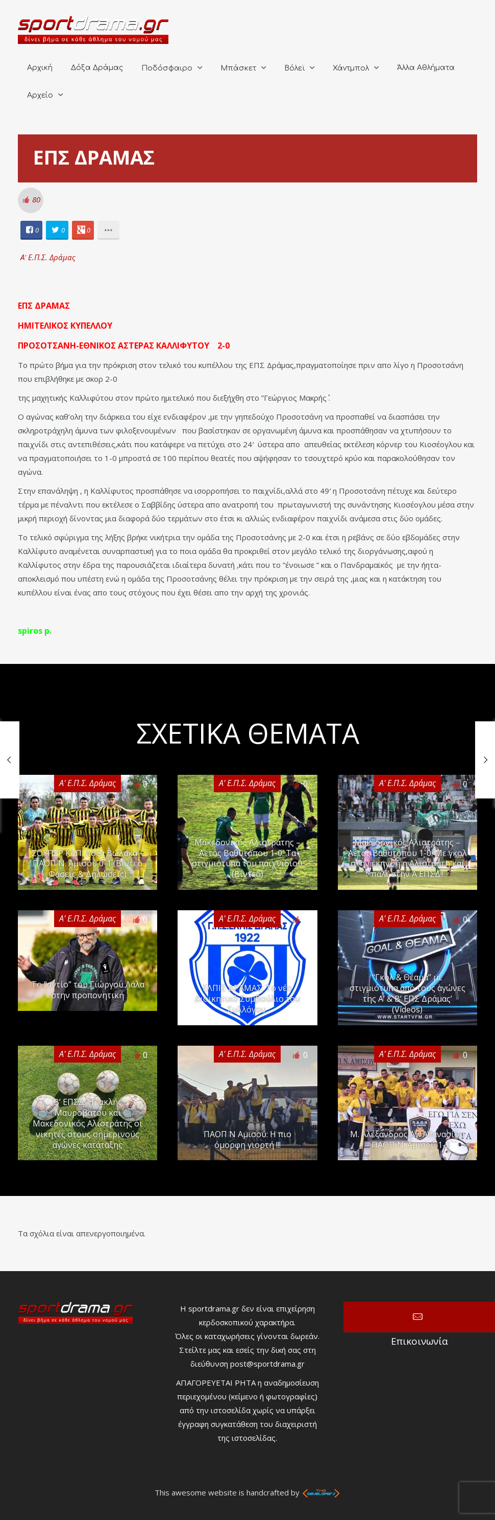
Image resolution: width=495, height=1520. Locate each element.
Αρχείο (40, 95)
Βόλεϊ (294, 68)
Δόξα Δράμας (97, 68)
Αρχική (40, 68)
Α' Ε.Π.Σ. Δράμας (48, 257)
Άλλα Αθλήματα (426, 68)
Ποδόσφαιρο (166, 68)
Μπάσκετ (238, 68)
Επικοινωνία (419, 1317)
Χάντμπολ (351, 68)
